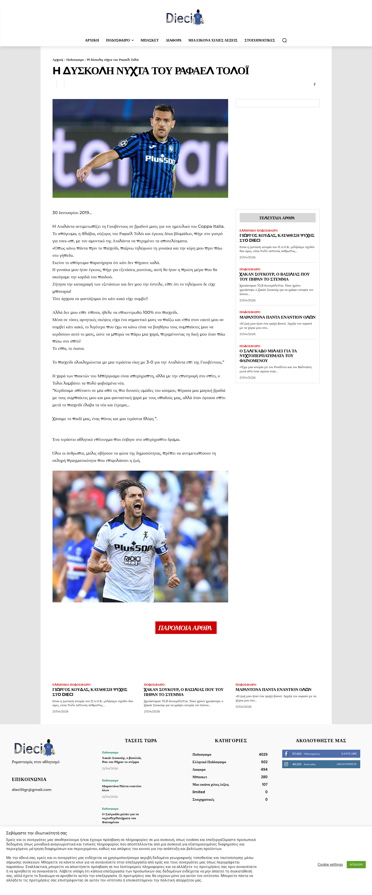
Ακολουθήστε (346, 764)
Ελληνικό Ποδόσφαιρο (259, 231)
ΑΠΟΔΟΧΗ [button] (356, 864)
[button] (284, 40)
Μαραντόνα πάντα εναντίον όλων (272, 320)
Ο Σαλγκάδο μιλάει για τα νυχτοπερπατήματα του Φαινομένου (269, 361)
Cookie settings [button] (330, 864)
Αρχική (58, 60)
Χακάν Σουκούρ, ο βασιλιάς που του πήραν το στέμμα (276, 277)
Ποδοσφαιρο (75, 60)
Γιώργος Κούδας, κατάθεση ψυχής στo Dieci (270, 238)
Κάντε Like (349, 754)
